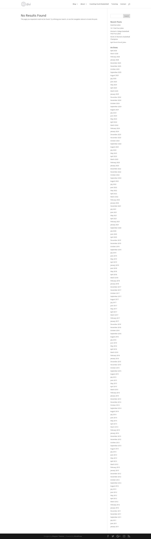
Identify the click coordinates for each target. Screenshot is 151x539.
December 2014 (115, 399)
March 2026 (114, 54)
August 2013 (114, 449)
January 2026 (114, 60)
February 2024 (115, 128)
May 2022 (113, 190)
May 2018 (113, 271)
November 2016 (115, 327)
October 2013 (114, 442)
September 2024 (115, 106)
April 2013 (113, 461)
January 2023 (114, 166)
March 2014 (114, 427)
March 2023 (114, 159)
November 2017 (115, 290)
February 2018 (115, 281)
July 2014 (113, 414)
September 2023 (115, 144)
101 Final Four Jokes (117, 28)
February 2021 (115, 222)
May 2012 (113, 495)
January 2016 (114, 358)
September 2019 (115, 250)
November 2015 (115, 365)
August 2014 (114, 411)
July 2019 (113, 253)
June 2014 (113, 418)
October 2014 (114, 405)
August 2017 (114, 299)
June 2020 (113, 234)
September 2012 (115, 483)
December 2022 (115, 169)
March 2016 (114, 352)
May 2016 (113, 346)
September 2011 (115, 517)
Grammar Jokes (115, 25)
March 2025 (114, 91)
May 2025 (113, 85)
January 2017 (114, 321)
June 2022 (113, 187)
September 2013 (115, 446)
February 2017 (115, 318)
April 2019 (113, 262)
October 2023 (114, 141)
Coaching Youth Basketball (99, 4)
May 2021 (113, 215)
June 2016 (113, 343)
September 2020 (115, 228)
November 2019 (115, 243)
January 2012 (114, 508)
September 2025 (115, 72)
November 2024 (115, 100)
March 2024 (114, 125)
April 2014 (113, 424)
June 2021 (113, 212)
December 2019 (115, 240)
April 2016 (113, 349)
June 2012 (113, 492)
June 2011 (113, 523)
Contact (123, 4)
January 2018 (114, 284)
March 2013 (114, 464)
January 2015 (114, 396)
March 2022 (114, 197)
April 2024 (113, 122)
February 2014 (115, 430)
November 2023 (115, 138)
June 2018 (113, 268)
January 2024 (114, 131)
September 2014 (115, 408)
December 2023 (115, 134)
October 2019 (114, 246)
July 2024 (113, 113)
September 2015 (115, 371)
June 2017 (113, 306)
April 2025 (113, 88)
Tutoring (114, 4)
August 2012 (114, 486)
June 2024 (113, 116)
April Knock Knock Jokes (118, 42)
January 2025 (114, 94)
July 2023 (113, 150)
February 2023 (115, 162)
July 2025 (113, 78)
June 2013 (113, 455)
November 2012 (115, 477)
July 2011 (113, 520)
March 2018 (114, 278)
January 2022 (114, 203)
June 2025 (113, 82)
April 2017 (113, 312)
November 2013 (115, 439)
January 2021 (114, 225)
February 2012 (115, 505)
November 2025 (115, 66)
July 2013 (113, 452)
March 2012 (114, 502)
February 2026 (115, 57)
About (83, 4)
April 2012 (113, 498)
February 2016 (115, 355)
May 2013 (113, 458)
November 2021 (115, 206)
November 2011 (115, 514)
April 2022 (113, 194)
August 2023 (114, 147)
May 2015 (113, 383)
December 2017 (115, 287)
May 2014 (113, 421)
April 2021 (113, 218)
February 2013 (115, 467)
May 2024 (113, 119)
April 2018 (113, 274)
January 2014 (114, 433)
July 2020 (113, 231)
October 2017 (114, 293)
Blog (74, 4)
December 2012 (115, 474)
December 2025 (115, 63)
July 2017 (113, 302)
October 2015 (114, 368)
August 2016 (114, 337)
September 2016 (115, 334)
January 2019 (114, 265)
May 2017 (113, 309)
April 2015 (113, 386)
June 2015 (113, 380)
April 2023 (113, 156)
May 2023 (113, 153)
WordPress (78, 536)
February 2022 (115, 200)
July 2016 (113, 340)
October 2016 (114, 330)
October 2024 (114, 103)
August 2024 (114, 110)
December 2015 (115, 362)
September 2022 (115, 178)
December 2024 (115, 97)
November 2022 (115, 172)
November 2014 (115, 402)
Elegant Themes (58, 536)
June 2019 (113, 256)
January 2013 (114, 470)
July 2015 (113, 377)
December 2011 (115, 511)
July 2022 (113, 184)
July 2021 (113, 209)
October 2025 (114, 69)
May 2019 (113, 259)
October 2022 (114, 175)
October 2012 (114, 480)
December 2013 (115, 436)
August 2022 (114, 181)
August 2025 (114, 75)
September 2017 (115, 296)
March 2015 (114, 390)
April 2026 (113, 51)
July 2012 (113, 489)
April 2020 (113, 237)
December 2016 (115, 324)
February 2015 (115, 393)
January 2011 (114, 526)
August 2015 (114, 374)
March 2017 (114, 315)
